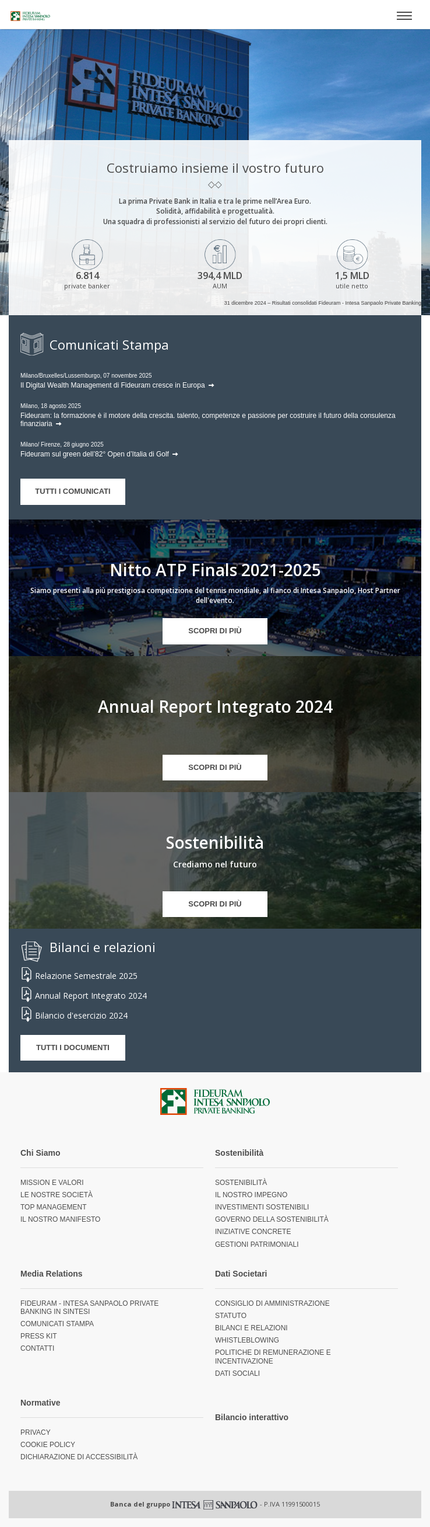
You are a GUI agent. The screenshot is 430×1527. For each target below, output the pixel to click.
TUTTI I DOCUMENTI (73, 1047)
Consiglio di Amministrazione (272, 1303)
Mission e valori (51, 1183)
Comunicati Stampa (57, 1324)
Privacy (35, 1432)
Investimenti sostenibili (262, 1207)
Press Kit (38, 1336)
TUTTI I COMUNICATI (72, 491)
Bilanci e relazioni (251, 1328)
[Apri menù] (404, 14)
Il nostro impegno (251, 1195)
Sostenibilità (239, 1153)
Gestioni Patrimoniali (257, 1244)
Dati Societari (241, 1273)
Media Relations (51, 1273)
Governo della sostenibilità (272, 1219)
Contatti (37, 1348)
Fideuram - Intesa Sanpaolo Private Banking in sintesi (89, 1307)
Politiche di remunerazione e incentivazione (273, 1356)
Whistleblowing (247, 1340)
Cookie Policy (47, 1445)
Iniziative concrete (253, 1232)
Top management (53, 1207)
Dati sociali (237, 1373)
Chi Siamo (40, 1153)
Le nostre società (56, 1195)
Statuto (230, 1316)
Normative (40, 1402)
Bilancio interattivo (251, 1417)
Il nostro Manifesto (60, 1219)
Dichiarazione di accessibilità (79, 1457)
